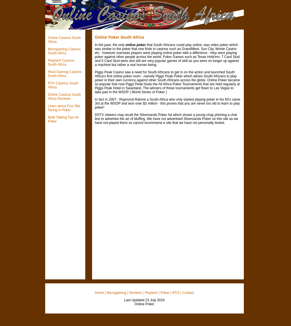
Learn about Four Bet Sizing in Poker (64, 108)
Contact (188, 293)
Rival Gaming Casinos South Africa (65, 74)
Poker (165, 293)
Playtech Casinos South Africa (61, 63)
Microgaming (116, 293)
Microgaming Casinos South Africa (64, 51)
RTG (175, 293)
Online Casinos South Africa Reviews (64, 97)
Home (99, 293)
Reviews (135, 293)
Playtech (151, 293)
